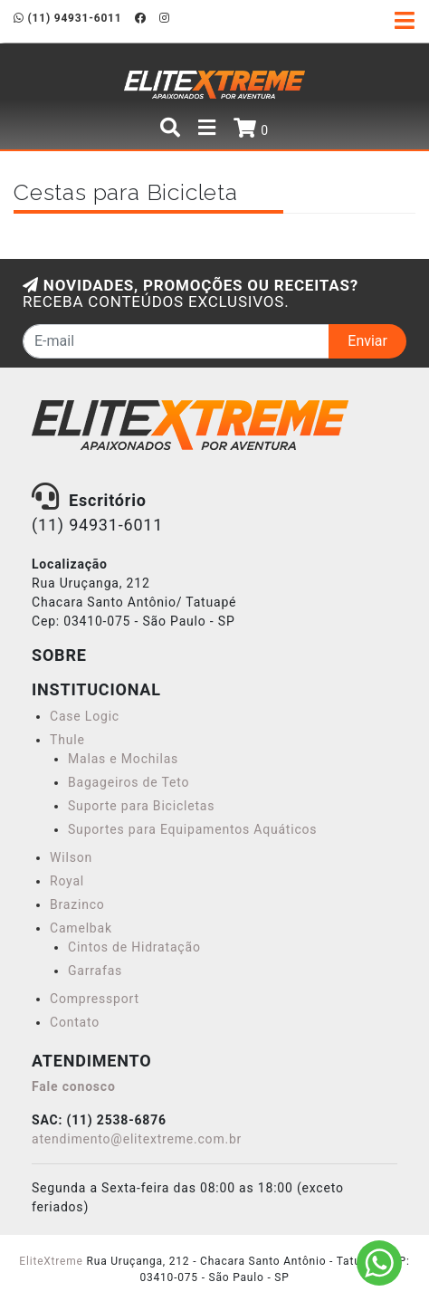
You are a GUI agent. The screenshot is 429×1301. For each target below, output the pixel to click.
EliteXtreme (50, 1261)
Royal (67, 881)
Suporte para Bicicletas (141, 806)
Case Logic (84, 716)
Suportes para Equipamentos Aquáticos (192, 829)
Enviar (367, 340)
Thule (67, 739)
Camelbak (81, 928)
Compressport (94, 998)
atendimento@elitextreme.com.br (137, 1139)
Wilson (71, 857)
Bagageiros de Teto (128, 782)
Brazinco (77, 904)
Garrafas (95, 970)
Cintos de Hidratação (134, 947)
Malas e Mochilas (123, 758)
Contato (75, 1022)
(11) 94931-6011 (67, 18)
